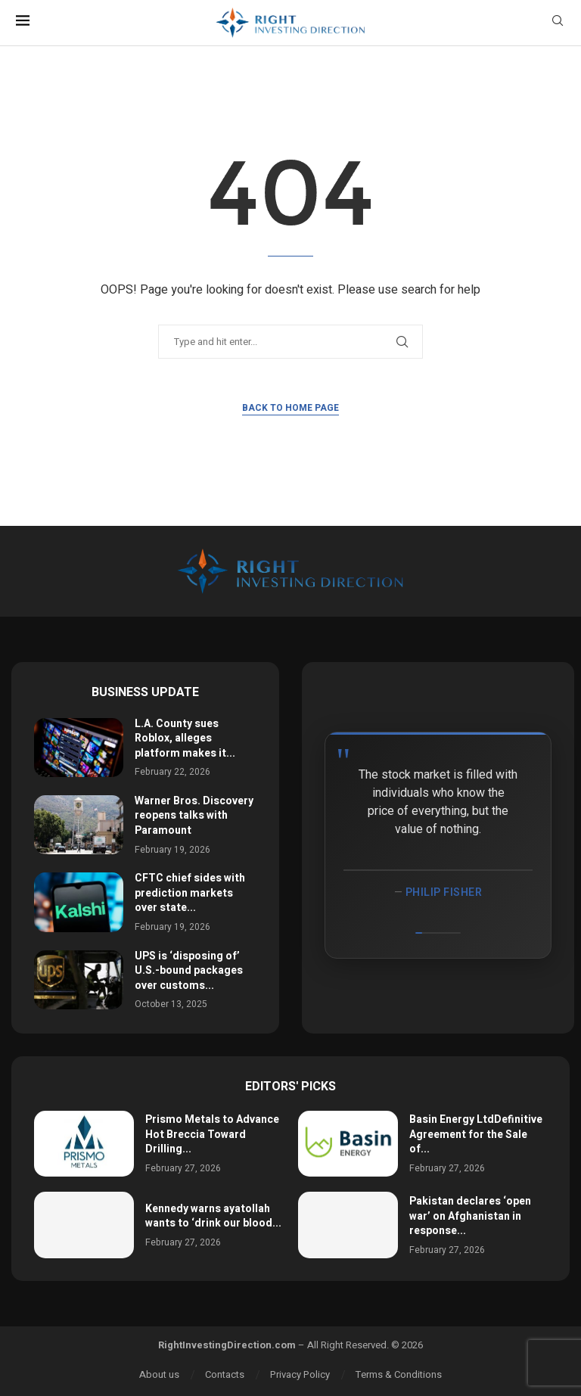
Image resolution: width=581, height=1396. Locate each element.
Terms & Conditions (399, 1374)
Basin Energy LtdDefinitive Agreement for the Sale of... (475, 1134)
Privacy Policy (300, 1374)
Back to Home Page (290, 408)
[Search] (557, 23)
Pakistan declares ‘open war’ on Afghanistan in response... (470, 1216)
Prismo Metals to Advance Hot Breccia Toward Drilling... (212, 1134)
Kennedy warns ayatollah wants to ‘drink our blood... (213, 1216)
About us (159, 1374)
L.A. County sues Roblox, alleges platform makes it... (185, 738)
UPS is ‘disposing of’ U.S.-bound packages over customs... (189, 970)
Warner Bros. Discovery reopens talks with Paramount (194, 815)
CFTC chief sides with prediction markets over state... (190, 893)
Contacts (224, 1374)
